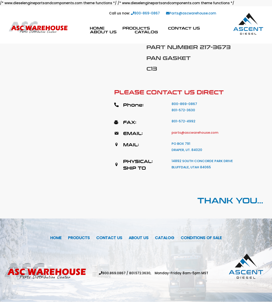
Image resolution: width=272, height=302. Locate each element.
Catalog (146, 32)
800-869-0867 (145, 13)
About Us (103, 32)
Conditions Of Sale (201, 238)
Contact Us (184, 28)
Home (97, 28)
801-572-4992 (184, 121)
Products (136, 28)
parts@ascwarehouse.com (195, 132)
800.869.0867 (113, 273)
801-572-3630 (183, 110)
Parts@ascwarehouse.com (191, 13)
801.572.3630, (142, 273)
